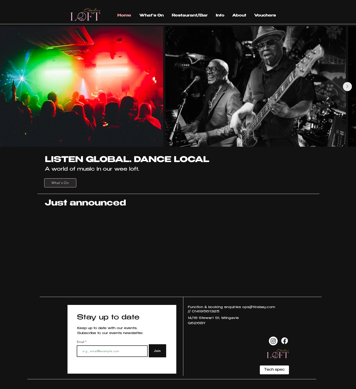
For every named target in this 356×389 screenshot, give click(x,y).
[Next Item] (347, 86)
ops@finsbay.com (258, 307)
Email (81, 341)
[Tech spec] (274, 369)
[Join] (157, 350)
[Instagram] (273, 341)
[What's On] (60, 182)
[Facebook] (284, 340)
